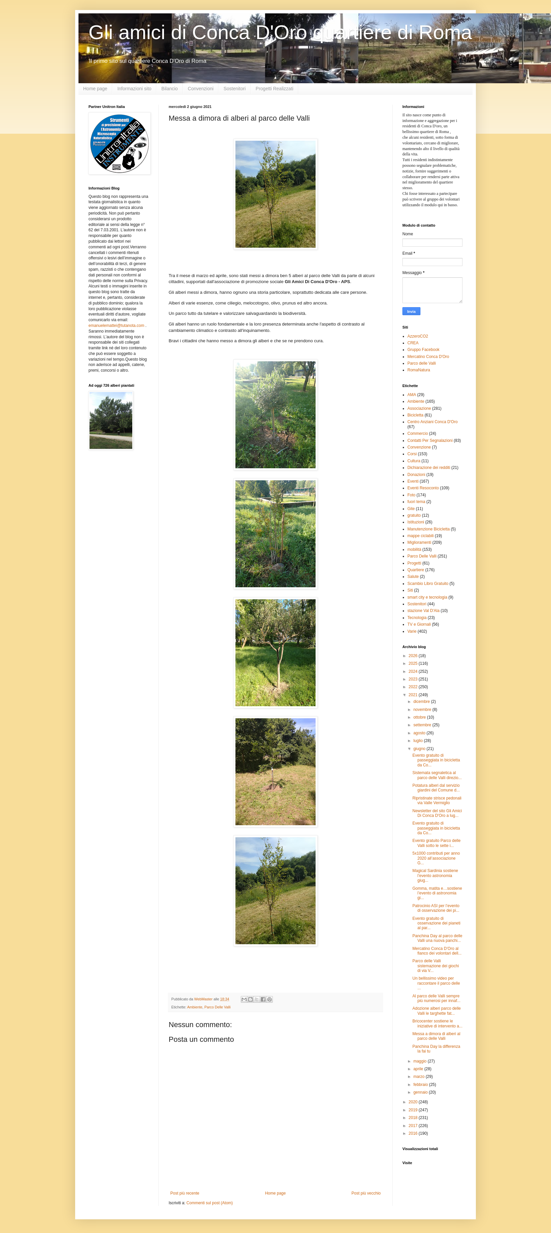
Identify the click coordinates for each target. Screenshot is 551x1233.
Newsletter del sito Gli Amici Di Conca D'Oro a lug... (437, 813)
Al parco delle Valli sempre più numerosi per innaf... (436, 998)
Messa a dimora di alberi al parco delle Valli (436, 1036)
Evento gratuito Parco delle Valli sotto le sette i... (436, 843)
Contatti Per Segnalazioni (429, 440)
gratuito (414, 515)
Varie (411, 631)
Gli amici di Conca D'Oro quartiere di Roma (280, 32)
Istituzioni (415, 522)
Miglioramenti (419, 542)
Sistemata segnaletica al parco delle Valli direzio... (437, 775)
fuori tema (416, 501)
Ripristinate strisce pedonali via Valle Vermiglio (437, 800)
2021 (414, 695)
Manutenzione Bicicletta (428, 529)
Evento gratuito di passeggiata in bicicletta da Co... (436, 760)
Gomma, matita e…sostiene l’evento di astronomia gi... (437, 893)
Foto (411, 495)
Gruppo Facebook (423, 349)
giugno (419, 748)
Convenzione (419, 447)
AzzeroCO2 (417, 336)
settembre (422, 725)
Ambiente (194, 1007)
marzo (419, 1076)
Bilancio (169, 88)
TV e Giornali (419, 624)
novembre (422, 709)
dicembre (422, 701)
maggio (420, 1061)
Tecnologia (416, 617)
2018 (414, 1117)
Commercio (417, 433)
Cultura (413, 461)
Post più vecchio (366, 1193)
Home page (95, 88)
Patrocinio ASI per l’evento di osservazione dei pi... (436, 908)
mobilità (414, 549)
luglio (418, 740)
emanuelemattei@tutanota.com (116, 325)
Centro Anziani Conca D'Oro (432, 421)
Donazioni (416, 474)
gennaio (421, 1092)
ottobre (420, 717)
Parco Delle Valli (217, 1007)
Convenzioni (200, 88)
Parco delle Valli (421, 363)
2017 (414, 1125)
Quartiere (415, 570)
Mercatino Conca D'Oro (428, 356)
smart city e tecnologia (427, 597)
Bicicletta (415, 415)
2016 (414, 1133)
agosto (419, 733)
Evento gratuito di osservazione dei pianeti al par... (436, 923)
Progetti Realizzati (275, 88)
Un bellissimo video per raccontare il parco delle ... (436, 983)
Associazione (419, 408)
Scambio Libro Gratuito (427, 583)
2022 (414, 687)
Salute (413, 576)
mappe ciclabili (420, 535)
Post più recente (184, 1193)
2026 (414, 655)
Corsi (412, 454)
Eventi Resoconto (423, 488)
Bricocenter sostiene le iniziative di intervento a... (437, 1023)
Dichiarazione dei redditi (428, 467)
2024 (414, 671)
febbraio (421, 1084)
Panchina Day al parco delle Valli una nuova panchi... (437, 938)
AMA (411, 394)
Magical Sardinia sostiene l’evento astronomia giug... (435, 875)
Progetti (414, 563)
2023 (414, 679)
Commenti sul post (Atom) (209, 1203)
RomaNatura (418, 370)
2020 (414, 1102)
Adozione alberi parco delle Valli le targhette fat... (436, 1010)
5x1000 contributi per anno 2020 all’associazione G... (436, 858)
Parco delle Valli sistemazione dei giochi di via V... (435, 966)
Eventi (412, 481)
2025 (414, 663)
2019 (414, 1110)
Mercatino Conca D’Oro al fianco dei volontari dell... (437, 951)
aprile (418, 1069)
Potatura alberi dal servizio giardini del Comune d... (436, 787)
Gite (411, 508)
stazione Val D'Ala (423, 610)
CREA (412, 343)
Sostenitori (234, 88)
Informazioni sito (134, 88)
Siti (410, 590)
